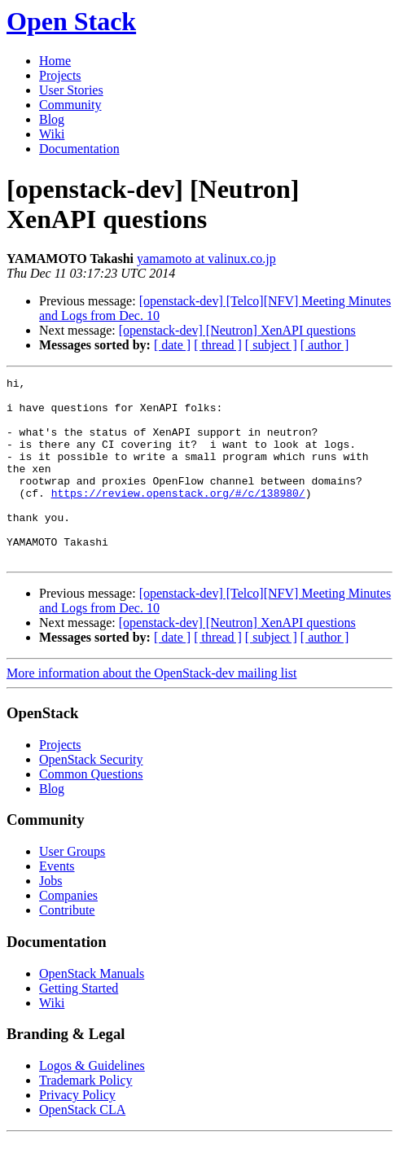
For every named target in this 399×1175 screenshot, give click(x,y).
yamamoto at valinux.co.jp (206, 258)
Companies (68, 932)
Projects (60, 75)
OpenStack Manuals (91, 1010)
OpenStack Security (91, 796)
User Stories (71, 90)
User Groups (72, 888)
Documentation (79, 149)
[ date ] (172, 345)
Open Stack (71, 21)
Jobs (50, 917)
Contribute (66, 947)
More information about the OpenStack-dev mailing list (151, 710)
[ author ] (324, 345)
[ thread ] (218, 345)
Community (70, 105)
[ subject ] (271, 345)
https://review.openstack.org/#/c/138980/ (178, 517)
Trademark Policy (86, 1117)
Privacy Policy (77, 1131)
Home (55, 61)
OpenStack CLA (82, 1146)
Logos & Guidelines (92, 1102)
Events (57, 903)
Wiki (51, 134)
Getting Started (78, 1025)
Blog (51, 119)
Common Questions (91, 811)
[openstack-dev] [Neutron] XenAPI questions (237, 330)
